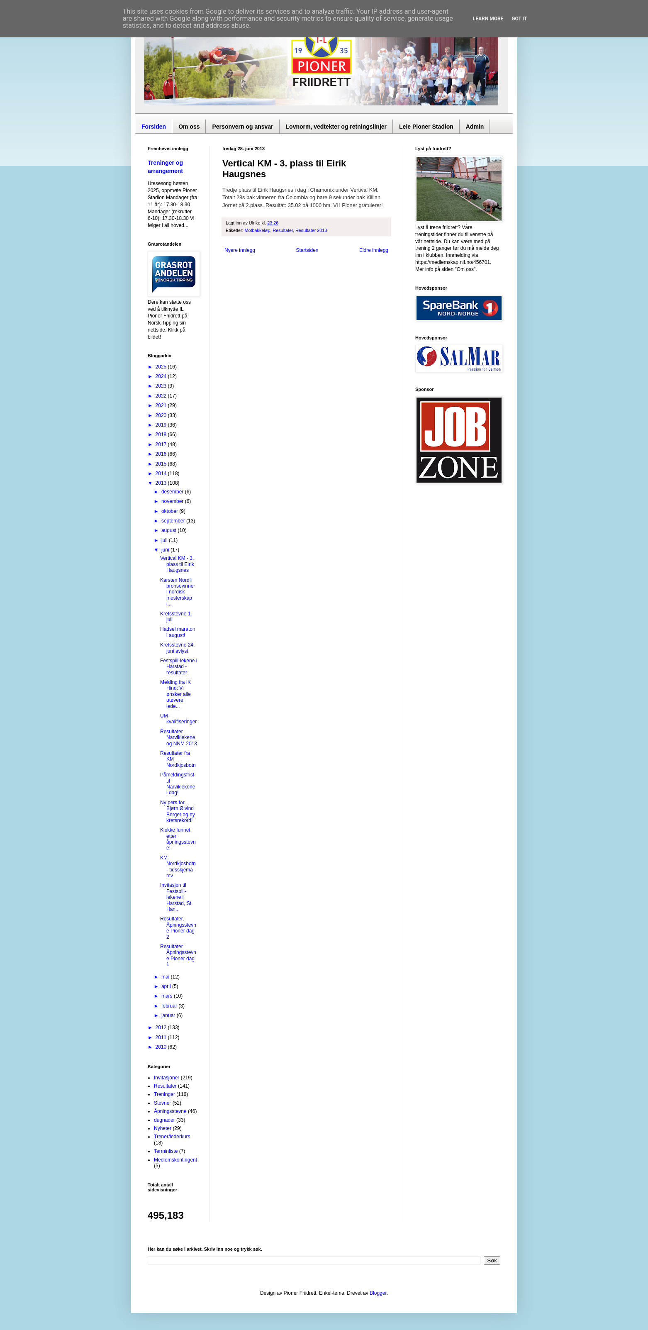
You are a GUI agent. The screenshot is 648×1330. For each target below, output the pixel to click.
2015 (162, 464)
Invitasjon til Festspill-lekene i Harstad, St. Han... (176, 897)
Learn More (488, 19)
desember (173, 492)
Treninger (164, 1094)
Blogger (378, 1293)
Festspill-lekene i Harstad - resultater (178, 667)
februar (169, 1006)
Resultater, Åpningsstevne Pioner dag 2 (178, 928)
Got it (519, 19)
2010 (162, 1047)
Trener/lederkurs (172, 1137)
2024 (162, 376)
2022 (162, 396)
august (169, 530)
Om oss (189, 126)
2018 (162, 434)
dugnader (164, 1120)
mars (167, 996)
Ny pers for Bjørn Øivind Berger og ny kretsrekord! (177, 811)
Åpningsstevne (170, 1111)
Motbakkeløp (257, 230)
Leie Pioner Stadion (426, 126)
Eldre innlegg (373, 250)
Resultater (283, 230)
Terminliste (166, 1151)
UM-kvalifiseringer (178, 719)
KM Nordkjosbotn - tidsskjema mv (178, 867)
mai (166, 977)
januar (169, 1015)
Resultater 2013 (311, 230)
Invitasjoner (166, 1078)
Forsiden (153, 126)
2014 (162, 473)
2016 (162, 454)
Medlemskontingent (175, 1160)
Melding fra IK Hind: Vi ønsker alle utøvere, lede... (175, 694)
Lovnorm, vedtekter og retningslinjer (336, 126)
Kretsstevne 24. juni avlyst (177, 648)
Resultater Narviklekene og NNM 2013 (178, 738)
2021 (162, 405)
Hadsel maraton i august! (177, 632)
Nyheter (162, 1128)
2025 (162, 367)
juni (166, 550)
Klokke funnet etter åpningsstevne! (178, 839)
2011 (162, 1037)
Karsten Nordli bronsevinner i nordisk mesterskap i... (177, 592)
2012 (162, 1027)
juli (165, 540)
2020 (162, 415)
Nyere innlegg (239, 250)
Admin (475, 126)
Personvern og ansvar (242, 126)
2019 (162, 425)
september (173, 521)
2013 (162, 483)
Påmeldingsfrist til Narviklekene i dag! (177, 784)
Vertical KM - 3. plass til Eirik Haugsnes (177, 564)
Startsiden (307, 250)
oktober (170, 511)
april (166, 986)
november (173, 501)
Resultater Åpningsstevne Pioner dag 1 (178, 955)
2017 (162, 444)
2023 (162, 386)
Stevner (162, 1103)
